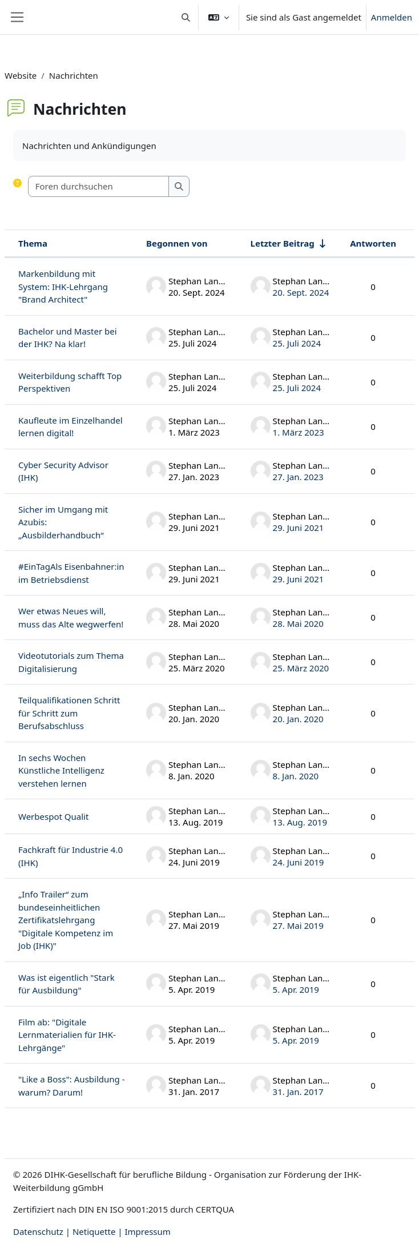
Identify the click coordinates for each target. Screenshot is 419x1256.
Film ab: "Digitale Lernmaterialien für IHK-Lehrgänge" (67, 1034)
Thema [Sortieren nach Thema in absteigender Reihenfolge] (32, 243)
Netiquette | (98, 1231)
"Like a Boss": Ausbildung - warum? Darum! (71, 1085)
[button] (186, 17)
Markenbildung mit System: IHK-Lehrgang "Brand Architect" (63, 286)
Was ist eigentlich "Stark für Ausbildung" (66, 984)
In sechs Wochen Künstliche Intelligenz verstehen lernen (61, 770)
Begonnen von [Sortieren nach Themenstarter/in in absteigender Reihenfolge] (177, 243)
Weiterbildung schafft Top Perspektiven (70, 382)
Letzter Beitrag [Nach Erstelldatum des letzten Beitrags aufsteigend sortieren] (283, 243)
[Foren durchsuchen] (99, 186)
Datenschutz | (42, 1231)
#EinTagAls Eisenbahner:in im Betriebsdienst (71, 573)
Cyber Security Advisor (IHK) (63, 471)
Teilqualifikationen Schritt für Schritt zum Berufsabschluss (69, 712)
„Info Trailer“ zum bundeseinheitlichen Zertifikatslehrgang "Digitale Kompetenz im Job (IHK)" (65, 919)
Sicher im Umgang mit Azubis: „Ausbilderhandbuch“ (63, 522)
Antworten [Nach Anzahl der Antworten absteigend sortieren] (373, 243)
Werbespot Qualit (53, 816)
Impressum (147, 1231)
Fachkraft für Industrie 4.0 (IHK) (70, 856)
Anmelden (391, 17)
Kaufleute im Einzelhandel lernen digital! (70, 426)
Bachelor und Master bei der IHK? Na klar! (67, 337)
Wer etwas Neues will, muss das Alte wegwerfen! (70, 617)
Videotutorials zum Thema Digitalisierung (71, 662)
